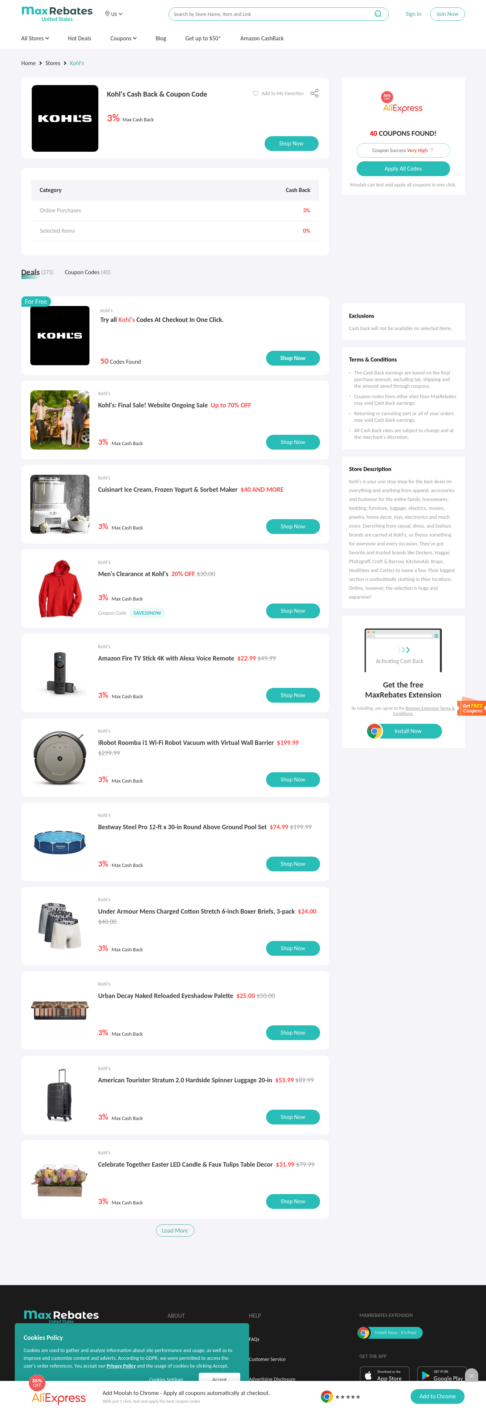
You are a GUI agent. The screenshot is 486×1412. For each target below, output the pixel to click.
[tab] (39, 273)
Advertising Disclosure (272, 1376)
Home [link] (28, 63)
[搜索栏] (264, 14)
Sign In (413, 13)
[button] (113, 14)
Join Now (447, 13)
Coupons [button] (124, 38)
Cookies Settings (166, 1379)
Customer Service (267, 1356)
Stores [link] (53, 63)
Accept (220, 1379)
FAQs (254, 1336)
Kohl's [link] (77, 63)
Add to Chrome (437, 1396)
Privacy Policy (121, 1366)
